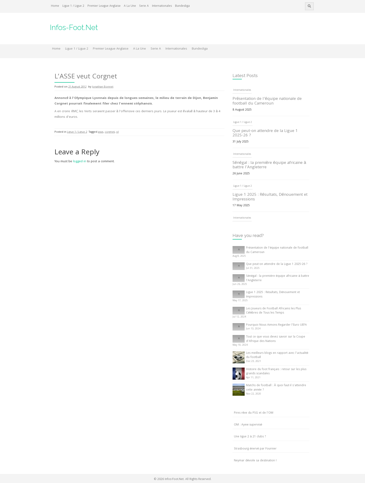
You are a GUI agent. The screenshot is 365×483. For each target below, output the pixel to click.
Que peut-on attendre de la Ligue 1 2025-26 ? (265, 133)
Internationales (162, 6)
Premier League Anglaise (104, 6)
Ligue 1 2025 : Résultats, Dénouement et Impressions (270, 197)
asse (100, 132)
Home (55, 6)
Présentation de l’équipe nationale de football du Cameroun (267, 101)
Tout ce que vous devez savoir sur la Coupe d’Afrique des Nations (275, 339)
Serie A (144, 6)
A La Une (130, 6)
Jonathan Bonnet (102, 87)
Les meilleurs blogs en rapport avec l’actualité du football (277, 355)
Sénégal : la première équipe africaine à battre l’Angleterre (269, 165)
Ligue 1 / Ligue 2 (73, 6)
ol (117, 132)
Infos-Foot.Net (74, 27)
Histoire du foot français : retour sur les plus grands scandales (276, 371)
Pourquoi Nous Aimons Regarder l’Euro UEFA (276, 325)
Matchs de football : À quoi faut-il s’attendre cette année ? (276, 387)
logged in (79, 161)
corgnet (110, 132)
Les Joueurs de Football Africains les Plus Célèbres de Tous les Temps (273, 311)
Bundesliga (182, 6)
